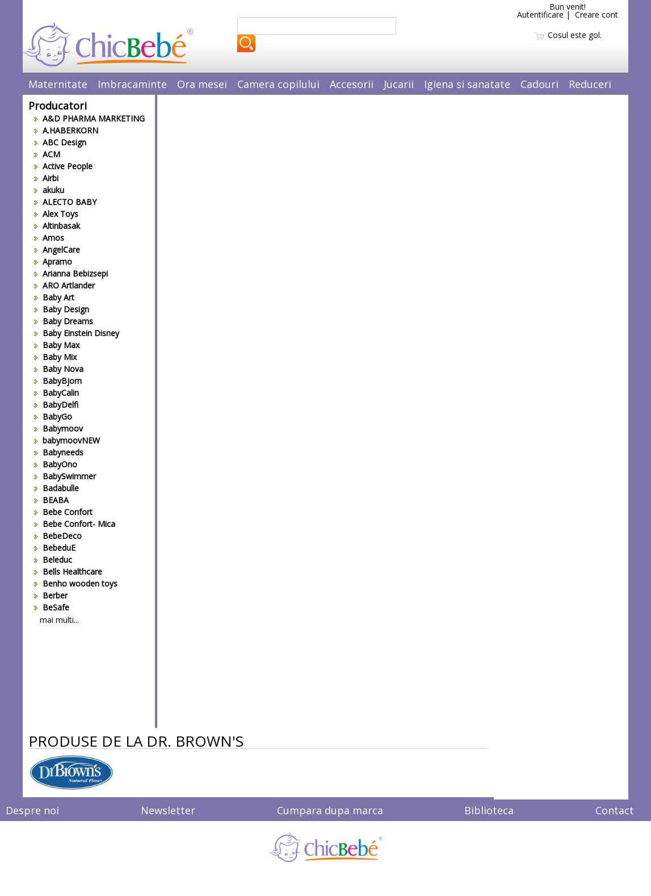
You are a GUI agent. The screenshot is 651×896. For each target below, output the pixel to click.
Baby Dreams (63, 321)
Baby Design (61, 309)
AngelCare (57, 249)
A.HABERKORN (66, 130)
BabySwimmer (65, 476)
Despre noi (32, 810)
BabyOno (55, 464)
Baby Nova (58, 368)
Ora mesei (202, 84)
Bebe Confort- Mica (74, 523)
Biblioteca (489, 810)
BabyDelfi (56, 404)
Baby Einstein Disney (76, 333)
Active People (63, 166)
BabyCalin (56, 392)
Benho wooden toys (75, 583)
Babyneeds (58, 452)
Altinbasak (57, 225)
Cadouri (539, 84)
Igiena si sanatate (467, 84)
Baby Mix (55, 356)
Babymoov (58, 428)
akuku (49, 190)
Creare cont (596, 14)
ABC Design (60, 142)
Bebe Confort (63, 511)
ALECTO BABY (65, 201)
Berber (51, 595)
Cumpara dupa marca (330, 810)
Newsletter (168, 810)
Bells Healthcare (68, 571)
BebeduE (54, 547)
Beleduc (53, 559)
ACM (47, 154)
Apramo (53, 261)
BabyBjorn (58, 380)
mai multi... (59, 619)
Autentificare (540, 14)
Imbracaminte (132, 84)
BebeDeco (58, 535)
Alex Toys (56, 213)
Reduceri (590, 84)
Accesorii (351, 84)
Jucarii (399, 84)
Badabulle (56, 488)
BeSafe (51, 607)
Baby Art (54, 297)
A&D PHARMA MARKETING (89, 118)
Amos (49, 237)
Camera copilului (278, 84)
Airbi (46, 178)
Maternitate (57, 84)
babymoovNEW (67, 440)
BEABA (51, 500)
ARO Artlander (64, 285)
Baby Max (56, 345)
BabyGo (53, 416)
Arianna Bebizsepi (71, 273)
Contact (614, 810)
